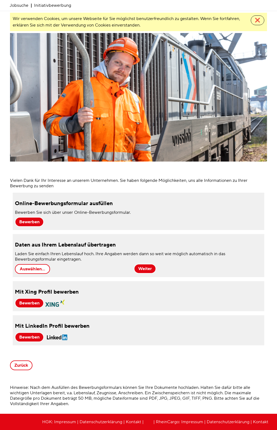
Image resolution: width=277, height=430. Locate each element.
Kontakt (133, 422)
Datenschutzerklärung (101, 422)
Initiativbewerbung (52, 5)
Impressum (65, 422)
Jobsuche (19, 5)
